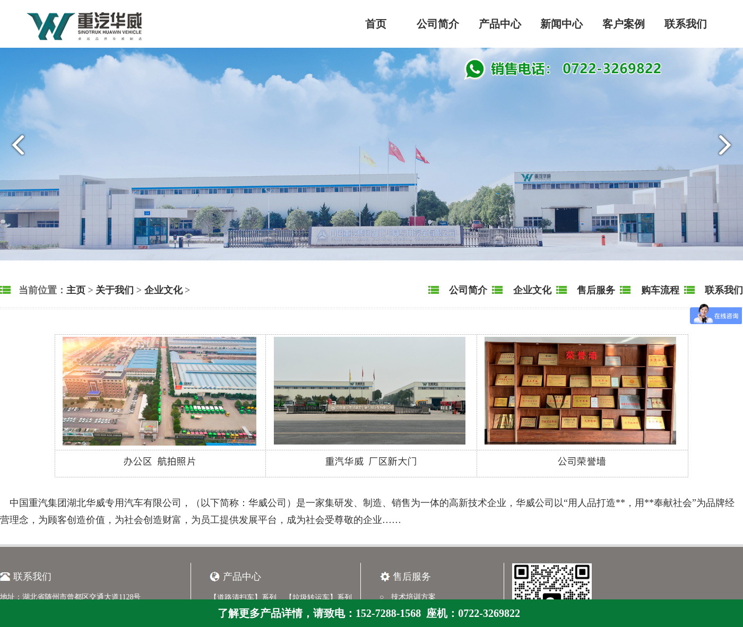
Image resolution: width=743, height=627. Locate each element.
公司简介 (438, 24)
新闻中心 (561, 24)
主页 (75, 290)
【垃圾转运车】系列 (318, 598)
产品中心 (500, 24)
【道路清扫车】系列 (243, 598)
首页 (375, 24)
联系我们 (685, 24)
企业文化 (163, 290)
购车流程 (658, 290)
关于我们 (115, 290)
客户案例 (623, 24)
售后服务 (595, 290)
